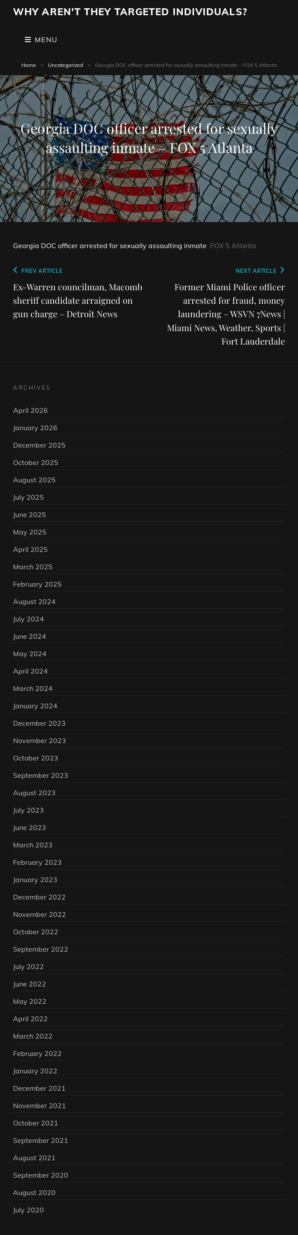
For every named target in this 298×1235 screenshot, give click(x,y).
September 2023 (40, 775)
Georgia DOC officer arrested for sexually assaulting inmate (110, 245)
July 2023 (28, 810)
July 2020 (28, 1209)
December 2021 (39, 1088)
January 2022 (35, 1070)
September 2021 (40, 1140)
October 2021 (35, 1123)
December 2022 (39, 897)
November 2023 (39, 740)
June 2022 (29, 983)
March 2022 (33, 1036)
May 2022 (30, 1001)
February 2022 (37, 1053)
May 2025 (30, 532)
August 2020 (34, 1192)
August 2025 (34, 479)
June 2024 (29, 636)
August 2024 (34, 601)
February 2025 (37, 584)
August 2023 (34, 792)
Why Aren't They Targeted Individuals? (130, 12)
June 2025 (29, 514)
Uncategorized (65, 65)
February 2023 (37, 862)
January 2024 (35, 705)
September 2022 (40, 949)
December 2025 (39, 445)
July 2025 (28, 497)
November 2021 (39, 1105)
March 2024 (33, 688)
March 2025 (33, 566)
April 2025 (30, 549)
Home (28, 65)
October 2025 (35, 462)
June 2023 (29, 827)
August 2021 (34, 1157)
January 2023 (35, 879)
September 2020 (40, 1175)
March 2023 (33, 844)
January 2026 (35, 427)
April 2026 (30, 410)
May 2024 (30, 653)
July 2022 (28, 966)
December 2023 (39, 723)
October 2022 (35, 931)
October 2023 (35, 758)
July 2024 (28, 618)
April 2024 (30, 671)
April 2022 (30, 1018)
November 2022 (39, 914)
